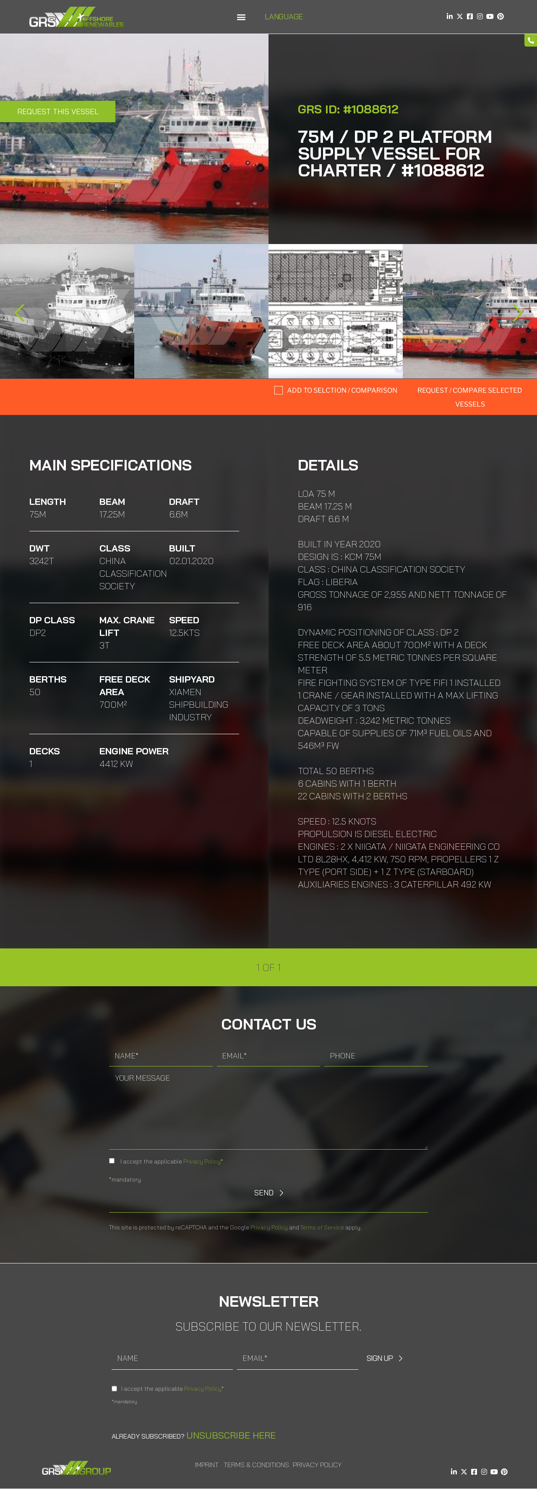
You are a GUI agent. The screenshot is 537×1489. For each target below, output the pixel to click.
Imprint (207, 1464)
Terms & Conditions (256, 1464)
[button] (241, 17)
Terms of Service (322, 1227)
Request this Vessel (58, 111)
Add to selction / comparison (342, 390)
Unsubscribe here (231, 1435)
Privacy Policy (202, 1161)
